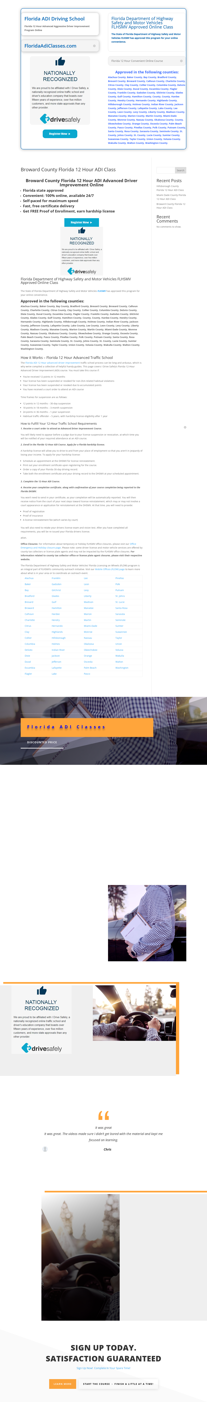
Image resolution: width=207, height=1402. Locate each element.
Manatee (88, 608)
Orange (88, 655)
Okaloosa (89, 643)
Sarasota (120, 614)
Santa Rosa (121, 608)
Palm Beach (90, 667)
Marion (88, 614)
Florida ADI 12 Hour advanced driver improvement (52, 362)
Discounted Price (42, 742)
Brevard (29, 602)
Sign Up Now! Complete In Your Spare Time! (103, 1368)
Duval (28, 661)
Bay (27, 590)
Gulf (54, 602)
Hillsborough (59, 637)
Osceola (88, 661)
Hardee (56, 614)
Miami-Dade (90, 625)
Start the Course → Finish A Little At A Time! (118, 1383)
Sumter (119, 625)
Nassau (88, 637)
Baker (28, 584)
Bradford (29, 596)
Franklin (56, 578)
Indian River (58, 649)
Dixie (27, 655)
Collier (28, 637)
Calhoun (29, 614)
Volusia (119, 649)
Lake (54, 673)
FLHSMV (102, 291)
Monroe (88, 631)
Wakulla (119, 655)
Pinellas (119, 578)
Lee (86, 578)
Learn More (63, 1383)
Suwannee (121, 631)
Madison (88, 602)
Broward (29, 608)
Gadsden (56, 584)
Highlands (57, 631)
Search (180, 170)
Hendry (56, 620)
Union (118, 643)
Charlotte (30, 620)
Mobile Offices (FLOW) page (110, 569)
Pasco (87, 673)
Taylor (118, 637)
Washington (121, 667)
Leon (86, 584)
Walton (119, 661)
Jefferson (56, 661)
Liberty (87, 596)
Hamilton (57, 608)
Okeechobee (90, 649)
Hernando (57, 625)
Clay (27, 631)
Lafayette (57, 667)
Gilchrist (56, 590)
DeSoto (28, 649)
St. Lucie (120, 602)
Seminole (120, 620)
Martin (87, 620)
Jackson (56, 655)
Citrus (28, 625)
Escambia (30, 667)
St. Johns (120, 596)
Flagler (28, 673)
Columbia (30, 643)
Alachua (29, 578)
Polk (117, 584)
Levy (86, 590)
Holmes (56, 643)
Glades (55, 596)
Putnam (119, 590)
